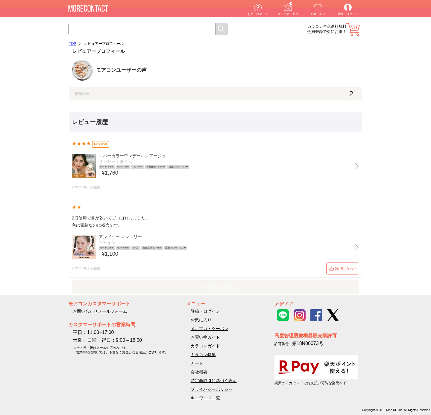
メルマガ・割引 (287, 14)
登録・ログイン (347, 14)
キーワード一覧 (205, 398)
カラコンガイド (205, 346)
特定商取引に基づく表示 (214, 380)
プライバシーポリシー (212, 389)
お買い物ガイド (258, 14)
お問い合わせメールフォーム (100, 311)
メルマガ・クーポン (209, 328)
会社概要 (199, 372)
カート (353, 29)
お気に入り (317, 14)
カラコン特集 (203, 354)
